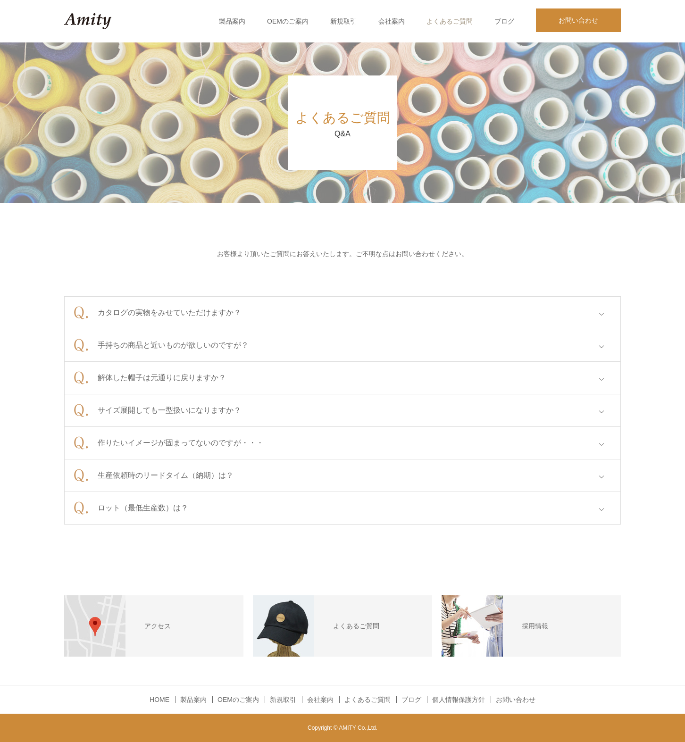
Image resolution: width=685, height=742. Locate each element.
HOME (159, 699)
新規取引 (343, 21)
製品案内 (232, 21)
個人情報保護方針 (458, 699)
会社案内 (391, 21)
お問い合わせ (578, 20)
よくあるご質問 (449, 21)
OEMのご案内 (288, 21)
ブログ (504, 21)
